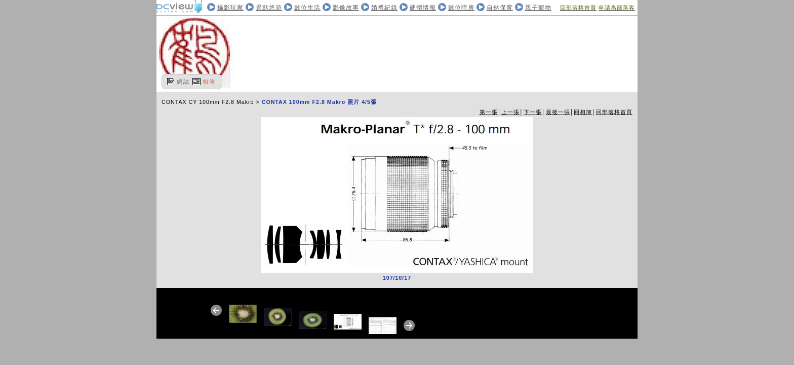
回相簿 (583, 112)
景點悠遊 (269, 7)
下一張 (533, 112)
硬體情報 (423, 7)
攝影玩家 (230, 7)
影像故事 (346, 7)
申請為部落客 (617, 8)
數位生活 (307, 7)
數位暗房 (461, 7)
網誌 (183, 82)
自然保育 (500, 7)
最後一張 (558, 112)
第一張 (489, 112)
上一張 (510, 112)
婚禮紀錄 (384, 7)
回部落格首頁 (578, 8)
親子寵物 (538, 7)
